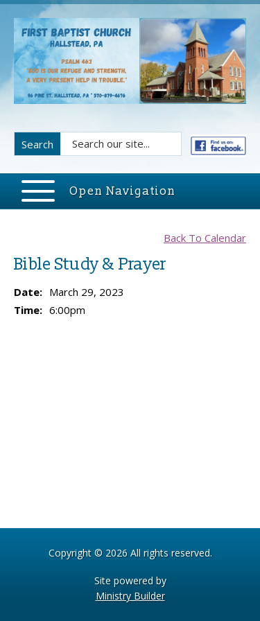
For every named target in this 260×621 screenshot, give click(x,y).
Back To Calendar (205, 238)
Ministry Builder (130, 595)
